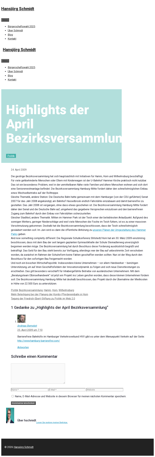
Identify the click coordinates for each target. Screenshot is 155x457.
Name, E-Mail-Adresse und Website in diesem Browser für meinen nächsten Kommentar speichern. (70, 396)
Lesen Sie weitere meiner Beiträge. (52, 422)
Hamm (47, 290)
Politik (11, 155)
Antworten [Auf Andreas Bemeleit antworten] (23, 347)
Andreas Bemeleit (27, 325)
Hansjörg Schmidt (17, 8)
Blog (10, 34)
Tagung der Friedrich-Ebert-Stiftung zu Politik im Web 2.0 (43, 298)
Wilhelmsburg (66, 290)
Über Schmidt (15, 30)
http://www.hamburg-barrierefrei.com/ (38, 340)
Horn (54, 290)
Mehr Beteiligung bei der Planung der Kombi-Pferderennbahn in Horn (49, 294)
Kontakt (12, 38)
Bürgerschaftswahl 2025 (21, 26)
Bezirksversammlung (31, 290)
